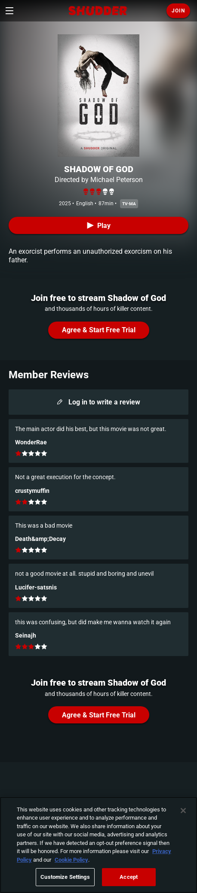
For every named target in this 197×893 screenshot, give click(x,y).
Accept (129, 877)
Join (178, 11)
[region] (98, 845)
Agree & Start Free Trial (98, 330)
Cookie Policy (71, 860)
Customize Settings (64, 877)
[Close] (183, 810)
